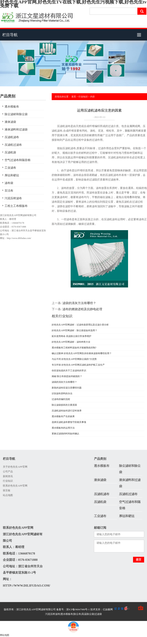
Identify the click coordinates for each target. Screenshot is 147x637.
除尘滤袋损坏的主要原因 (64, 405)
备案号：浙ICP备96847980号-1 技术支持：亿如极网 (93, 609)
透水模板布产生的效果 (63, 416)
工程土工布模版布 (16, 205)
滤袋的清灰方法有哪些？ (79, 303)
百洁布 (9, 190)
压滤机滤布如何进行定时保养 (67, 410)
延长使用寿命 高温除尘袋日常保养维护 (71, 336)
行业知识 (83, 96)
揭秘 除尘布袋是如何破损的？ (67, 376)
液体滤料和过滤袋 (16, 129)
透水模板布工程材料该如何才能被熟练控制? (74, 347)
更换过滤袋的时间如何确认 (65, 433)
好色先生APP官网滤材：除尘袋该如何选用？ (74, 330)
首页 (73, 96)
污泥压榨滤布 (13, 198)
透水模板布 (12, 106)
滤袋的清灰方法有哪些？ (64, 382)
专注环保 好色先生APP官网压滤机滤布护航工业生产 (78, 364)
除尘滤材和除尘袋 (16, 114)
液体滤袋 (10, 121)
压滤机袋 (10, 152)
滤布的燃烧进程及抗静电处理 (82, 309)
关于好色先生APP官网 (15, 466)
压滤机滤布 (12, 137)
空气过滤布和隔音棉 (17, 160)
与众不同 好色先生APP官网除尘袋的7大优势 (74, 359)
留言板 (6, 490)
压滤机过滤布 (13, 144)
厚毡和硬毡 (12, 175)
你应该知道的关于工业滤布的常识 (69, 370)
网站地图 (4, 635)
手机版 (133, 609)
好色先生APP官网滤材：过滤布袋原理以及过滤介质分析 (80, 324)
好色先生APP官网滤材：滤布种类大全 (71, 342)
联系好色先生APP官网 (15, 485)
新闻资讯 (8, 476)
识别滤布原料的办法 (62, 393)
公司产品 (8, 471)
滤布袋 (9, 183)
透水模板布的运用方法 (63, 428)
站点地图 (8, 495)
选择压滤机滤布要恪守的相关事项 (69, 422)
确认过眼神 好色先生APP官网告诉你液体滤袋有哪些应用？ (82, 353)
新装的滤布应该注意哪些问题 (67, 387)
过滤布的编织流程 (61, 399)
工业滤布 (10, 167)
